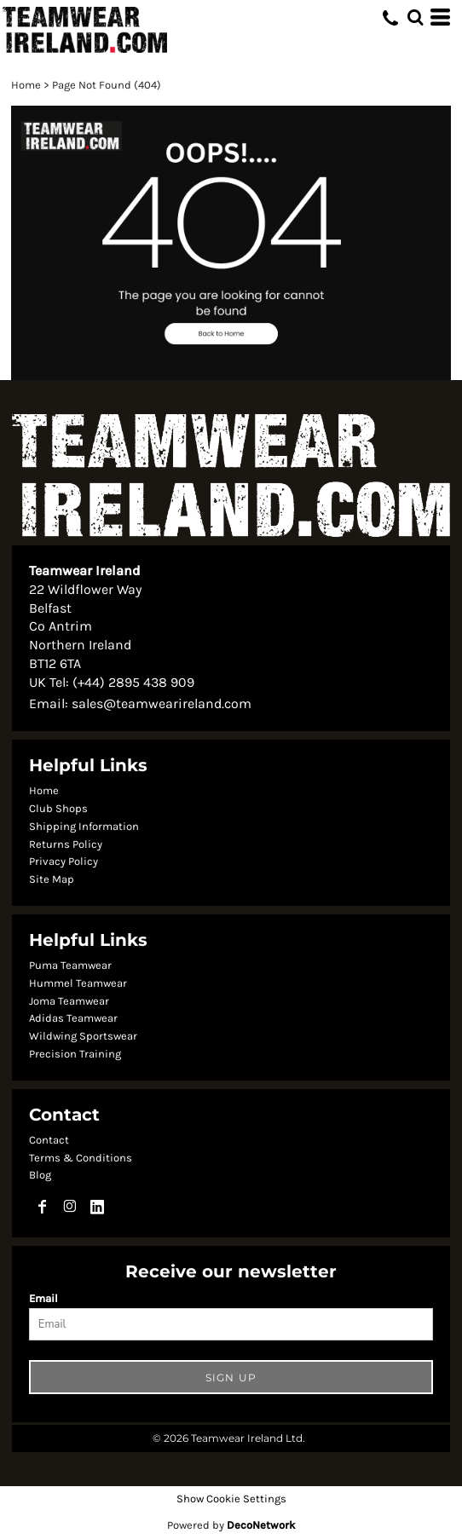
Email (43, 1298)
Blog (40, 1174)
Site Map (51, 879)
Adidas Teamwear (73, 1018)
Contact (49, 1139)
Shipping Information (84, 826)
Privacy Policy (63, 861)
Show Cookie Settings (231, 1498)
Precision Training (75, 1053)
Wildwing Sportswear (83, 1035)
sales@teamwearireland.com (161, 703)
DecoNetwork (261, 1525)
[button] (231, 243)
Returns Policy (65, 844)
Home (26, 84)
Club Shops (58, 808)
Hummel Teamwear (78, 983)
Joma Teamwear (69, 1000)
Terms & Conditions (80, 1157)
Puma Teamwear (70, 965)
